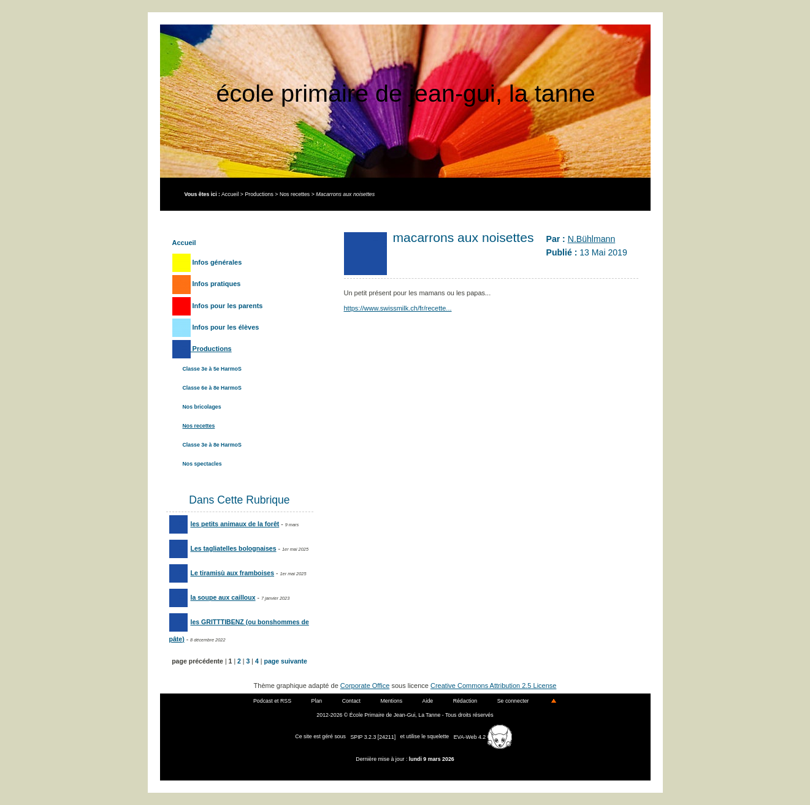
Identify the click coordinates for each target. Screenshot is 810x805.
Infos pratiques (206, 283)
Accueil (230, 194)
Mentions (391, 701)
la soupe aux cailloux (212, 597)
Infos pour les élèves (215, 327)
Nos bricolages (202, 407)
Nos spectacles (202, 464)
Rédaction (465, 701)
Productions (259, 194)
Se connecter (513, 701)
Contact (351, 701)
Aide (428, 701)
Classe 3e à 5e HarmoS (212, 369)
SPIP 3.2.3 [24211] (372, 737)
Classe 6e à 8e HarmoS (212, 388)
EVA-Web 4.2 (483, 737)
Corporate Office (365, 685)
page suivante (285, 661)
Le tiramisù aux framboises (222, 572)
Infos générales (207, 262)
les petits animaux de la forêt (224, 523)
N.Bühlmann (591, 239)
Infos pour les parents (217, 305)
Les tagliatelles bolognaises (223, 548)
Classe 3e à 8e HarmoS (212, 445)
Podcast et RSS (272, 701)
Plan (317, 701)
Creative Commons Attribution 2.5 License (493, 685)
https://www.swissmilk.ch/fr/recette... (398, 308)
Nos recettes (295, 194)
